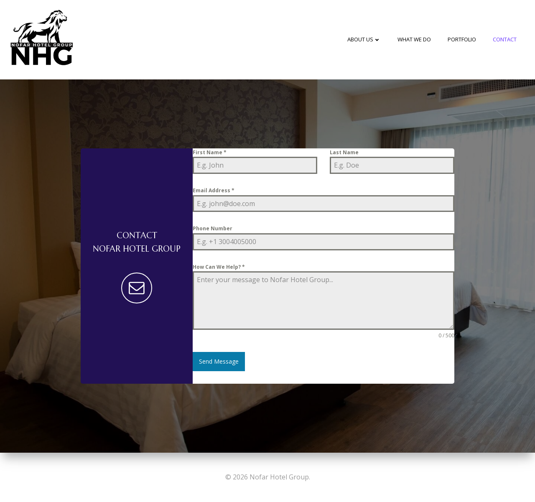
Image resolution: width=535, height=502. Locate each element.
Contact (505, 39)
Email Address (213, 190)
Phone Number (212, 228)
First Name (210, 152)
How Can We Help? (219, 266)
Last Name (344, 152)
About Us (364, 39)
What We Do (414, 39)
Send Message (219, 361)
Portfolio (462, 39)
